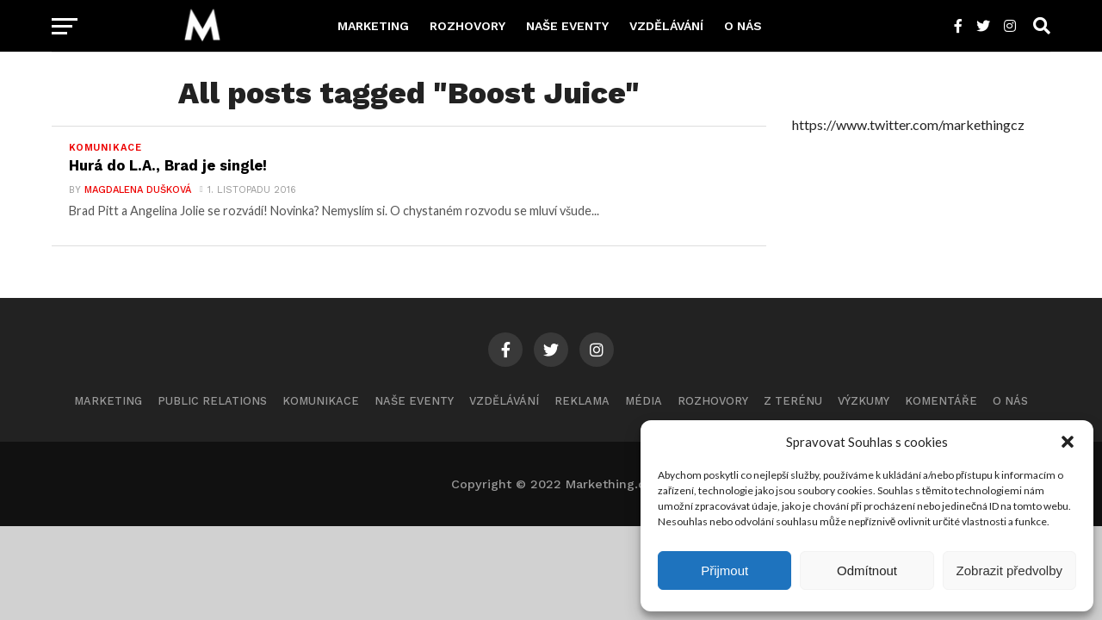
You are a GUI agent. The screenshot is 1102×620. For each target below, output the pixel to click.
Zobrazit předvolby (1009, 570)
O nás (743, 26)
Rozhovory (467, 26)
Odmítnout (867, 570)
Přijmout (724, 570)
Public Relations (212, 402)
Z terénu (793, 402)
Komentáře (941, 402)
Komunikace (320, 402)
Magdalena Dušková (135, 191)
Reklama (582, 402)
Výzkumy (863, 402)
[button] (1067, 441)
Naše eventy (567, 26)
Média (643, 402)
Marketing (373, 26)
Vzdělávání (666, 26)
